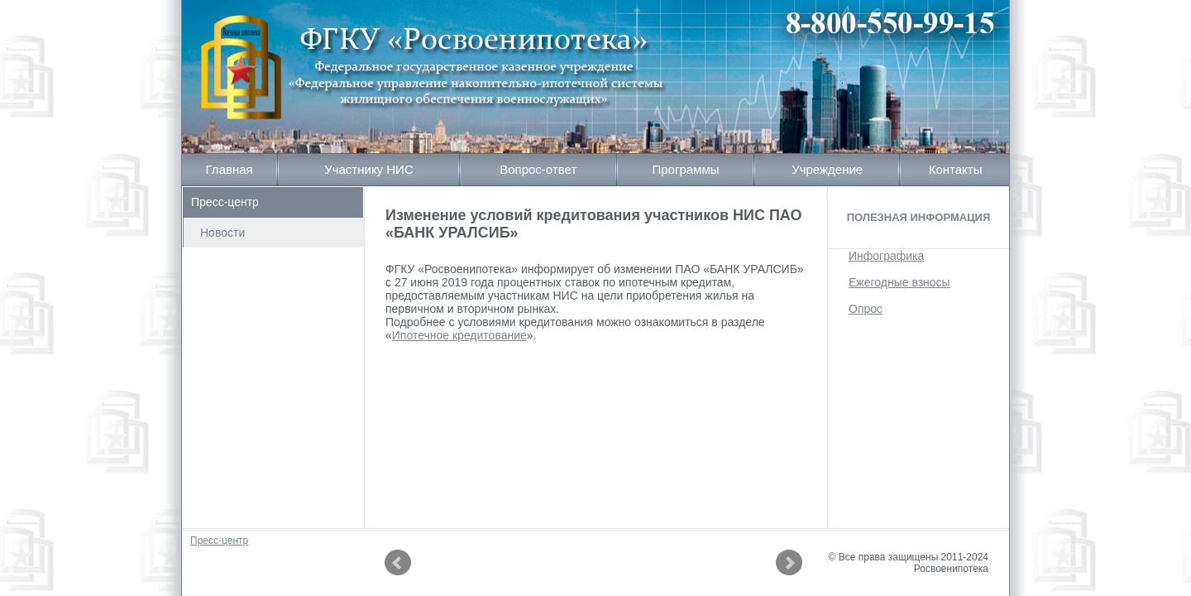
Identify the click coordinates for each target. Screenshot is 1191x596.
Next (789, 563)
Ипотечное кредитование (459, 335)
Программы (685, 169)
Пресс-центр (225, 202)
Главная (229, 169)
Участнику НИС (369, 169)
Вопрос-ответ (538, 169)
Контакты (956, 169)
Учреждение (827, 169)
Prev (398, 563)
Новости (222, 232)
